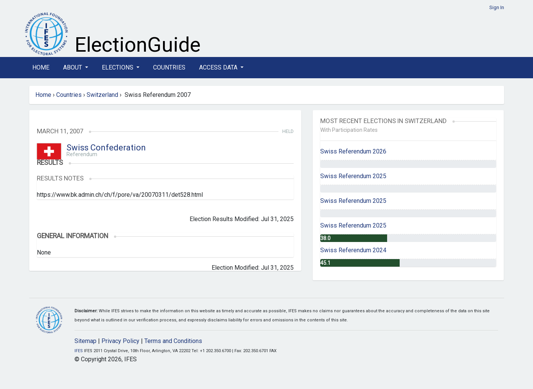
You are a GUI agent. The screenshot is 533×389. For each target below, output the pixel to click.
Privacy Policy (120, 341)
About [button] (73, 67)
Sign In (496, 7)
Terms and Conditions (173, 341)
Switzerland (102, 94)
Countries (169, 67)
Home (40, 67)
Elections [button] (118, 67)
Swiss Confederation (106, 147)
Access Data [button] (219, 67)
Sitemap (85, 341)
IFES (78, 350)
